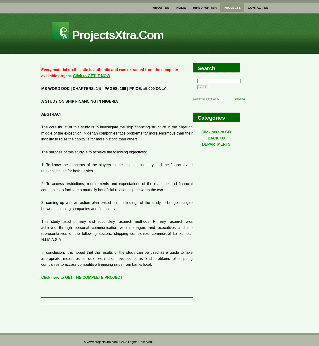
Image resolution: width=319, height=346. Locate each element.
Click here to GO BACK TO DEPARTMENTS (216, 138)
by (213, 98)
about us (161, 7)
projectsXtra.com (108, 35)
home (181, 7)
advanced (240, 98)
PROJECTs (232, 7)
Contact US (258, 7)
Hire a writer (205, 7)
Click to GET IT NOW (91, 76)
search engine (200, 98)
